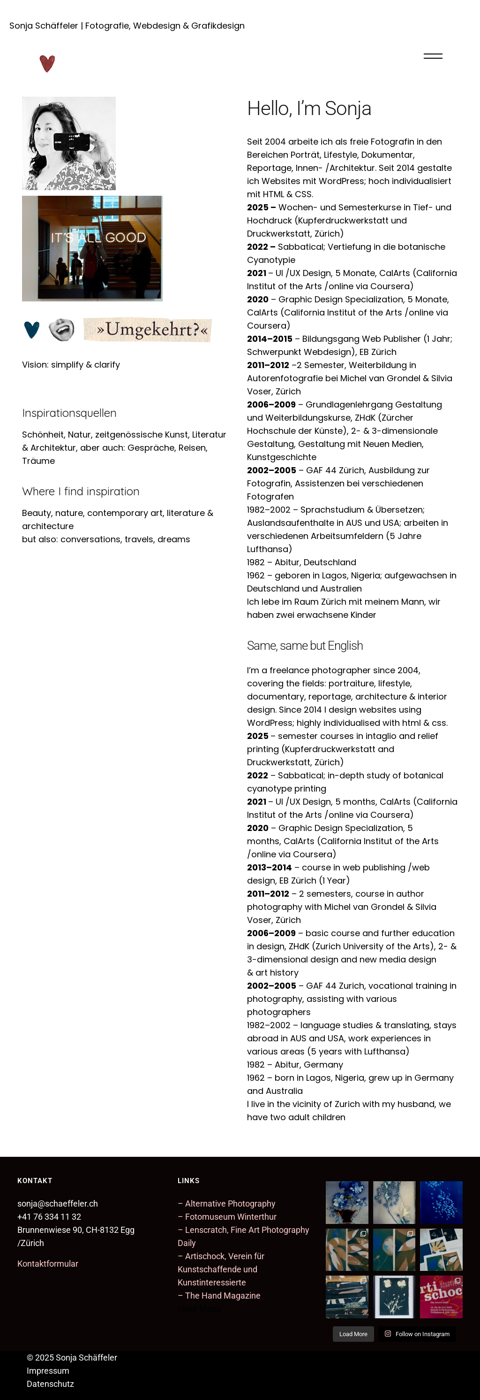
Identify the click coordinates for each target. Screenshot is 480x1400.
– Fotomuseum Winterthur (227, 1217)
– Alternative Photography (227, 1203)
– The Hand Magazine (219, 1295)
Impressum (48, 1371)
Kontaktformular (47, 1264)
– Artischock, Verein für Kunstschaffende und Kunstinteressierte (221, 1269)
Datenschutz (50, 1384)
